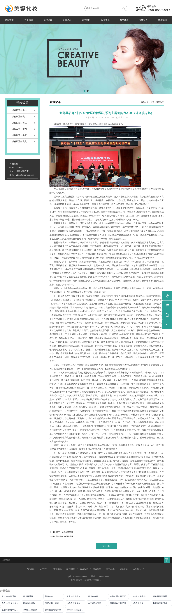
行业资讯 (105, 20)
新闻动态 (67, 20)
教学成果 (124, 20)
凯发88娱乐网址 (74, 596)
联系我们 (162, 20)
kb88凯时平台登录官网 (141, 596)
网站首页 (9, 20)
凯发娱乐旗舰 (29, 603)
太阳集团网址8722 (53, 610)
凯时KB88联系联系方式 (11, 596)
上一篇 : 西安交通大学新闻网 (61, 532)
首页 (152, 102)
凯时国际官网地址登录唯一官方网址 (162, 596)
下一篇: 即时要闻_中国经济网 (61, 536)
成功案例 (86, 20)
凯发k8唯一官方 (52, 603)
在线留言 (143, 20)
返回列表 (106, 546)
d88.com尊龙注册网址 (76, 610)
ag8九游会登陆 (94, 603)
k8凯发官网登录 (160, 603)
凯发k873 (49, 596)
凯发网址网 (28, 596)
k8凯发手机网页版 (118, 596)
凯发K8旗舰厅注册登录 (11, 610)
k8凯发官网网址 (74, 603)
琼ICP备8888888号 (93, 580)
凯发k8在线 (93, 596)
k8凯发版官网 (138, 603)
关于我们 (28, 20)
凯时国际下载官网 (118, 603)
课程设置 (48, 20)
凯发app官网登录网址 (11, 603)
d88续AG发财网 (30, 610)
